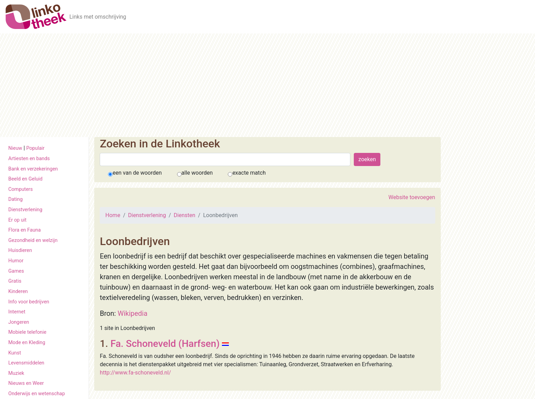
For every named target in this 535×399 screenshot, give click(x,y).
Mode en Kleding (26, 343)
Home (112, 215)
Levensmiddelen (26, 363)
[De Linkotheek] (36, 17)
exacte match (248, 172)
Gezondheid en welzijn (33, 240)
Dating (15, 199)
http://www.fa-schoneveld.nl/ (135, 372)
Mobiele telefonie (27, 332)
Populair (35, 148)
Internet (16, 312)
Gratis (14, 281)
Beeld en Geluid (25, 179)
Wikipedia (132, 313)
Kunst (14, 353)
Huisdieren (20, 250)
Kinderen (18, 291)
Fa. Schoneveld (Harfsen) (165, 343)
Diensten (184, 215)
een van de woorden (137, 172)
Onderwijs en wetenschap (36, 394)
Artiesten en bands (29, 159)
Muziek (16, 373)
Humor (15, 261)
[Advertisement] (267, 85)
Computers (20, 189)
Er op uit (17, 220)
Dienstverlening (25, 210)
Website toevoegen (411, 197)
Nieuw (15, 148)
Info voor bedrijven (28, 302)
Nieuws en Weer (26, 383)
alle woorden (197, 172)
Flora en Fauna (24, 230)
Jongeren (18, 322)
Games (16, 271)
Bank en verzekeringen (33, 169)
